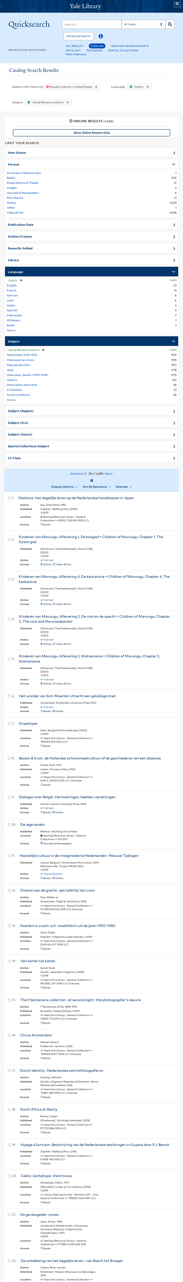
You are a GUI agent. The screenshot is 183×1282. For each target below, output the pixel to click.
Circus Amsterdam (36, 1035)
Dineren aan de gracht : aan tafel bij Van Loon (57, 890)
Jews (10, 370)
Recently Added (20, 248)
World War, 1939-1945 (22, 355)
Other (11, 207)
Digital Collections (123, 50)
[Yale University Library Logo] (91, 6)
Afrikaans (13, 320)
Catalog (97, 46)
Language (15, 271)
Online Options (53, 873)
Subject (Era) (18, 422)
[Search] (92, 24)
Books (11, 177)
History (12, 380)
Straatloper (28, 723)
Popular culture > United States (69, 86)
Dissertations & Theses (22, 182)
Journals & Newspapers (23, 193)
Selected (122, 486)
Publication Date (20, 224)
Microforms (15, 198)
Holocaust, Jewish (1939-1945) (27, 375)
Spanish (12, 310)
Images (12, 188)
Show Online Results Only (92, 132)
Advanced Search (78, 36)
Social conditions (18, 395)
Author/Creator (20, 236)
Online (11, 203)
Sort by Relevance (95, 486)
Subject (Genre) (20, 434)
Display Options (62, 486)
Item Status (17, 152)
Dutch (136, 86)
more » (12, 330)
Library (13, 260)
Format (13, 164)
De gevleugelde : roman (39, 1214)
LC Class (14, 458)
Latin (10, 300)
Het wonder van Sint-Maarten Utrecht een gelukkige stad (67, 696)
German (12, 295)
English (12, 285)
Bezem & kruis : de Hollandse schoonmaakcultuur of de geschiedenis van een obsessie (90, 758)
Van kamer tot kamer (37, 961)
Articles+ (73, 50)
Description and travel (22, 385)
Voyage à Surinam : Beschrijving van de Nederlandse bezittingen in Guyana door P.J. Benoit (94, 1145)
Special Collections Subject (28, 446)
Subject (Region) (21, 411)
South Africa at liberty (38, 1109)
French (11, 290)
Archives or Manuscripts (130, 46)
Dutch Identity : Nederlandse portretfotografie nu (61, 1070)
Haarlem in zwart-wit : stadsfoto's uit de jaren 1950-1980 (67, 926)
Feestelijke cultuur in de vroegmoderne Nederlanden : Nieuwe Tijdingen (79, 855)
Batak (11, 325)
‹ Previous (91, 474)
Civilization (14, 390)
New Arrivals (76, 54)
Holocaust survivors (20, 360)
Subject (13, 341)
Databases (94, 50)
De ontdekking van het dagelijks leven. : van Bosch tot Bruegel (72, 1261)
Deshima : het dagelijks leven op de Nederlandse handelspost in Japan (76, 498)
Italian (11, 305)
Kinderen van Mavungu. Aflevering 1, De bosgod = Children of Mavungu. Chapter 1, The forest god (91, 539)
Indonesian (14, 315)
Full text (49, 560)
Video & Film (15, 212)
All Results (74, 46)
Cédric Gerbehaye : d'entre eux (46, 1176)
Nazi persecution (18, 365)
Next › (109, 473)
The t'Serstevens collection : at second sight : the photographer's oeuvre (80, 1000)
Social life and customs (44, 102)
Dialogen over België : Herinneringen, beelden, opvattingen (67, 797)
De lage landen (32, 824)
